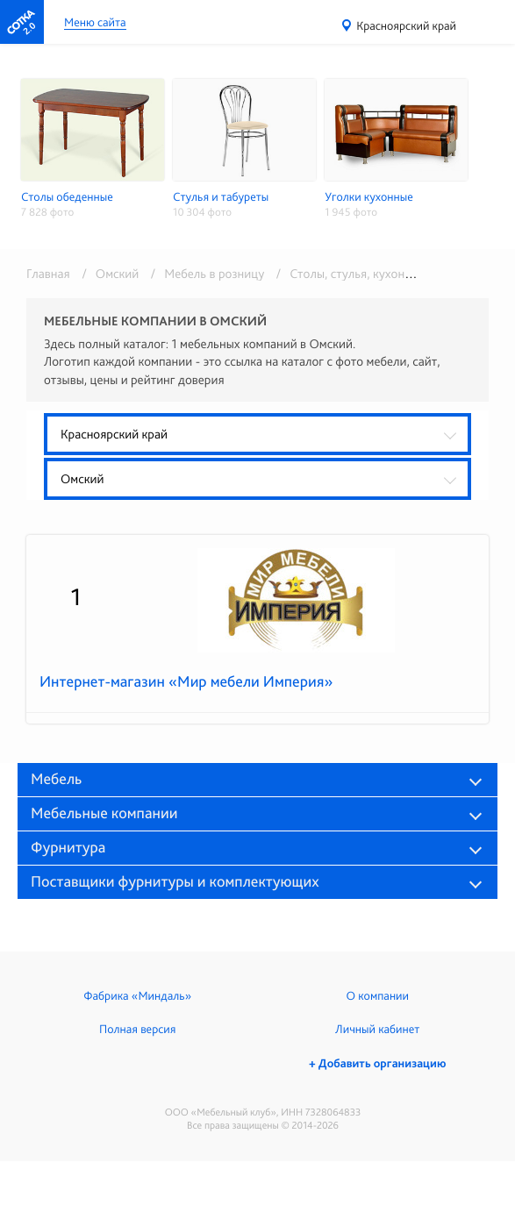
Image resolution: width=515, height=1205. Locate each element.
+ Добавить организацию (377, 1064)
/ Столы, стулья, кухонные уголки (367, 274)
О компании (378, 996)
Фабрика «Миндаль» (137, 996)
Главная (48, 274)
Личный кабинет (377, 1030)
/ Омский (107, 274)
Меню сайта (95, 23)
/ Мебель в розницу (205, 274)
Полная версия (137, 1030)
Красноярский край (406, 26)
